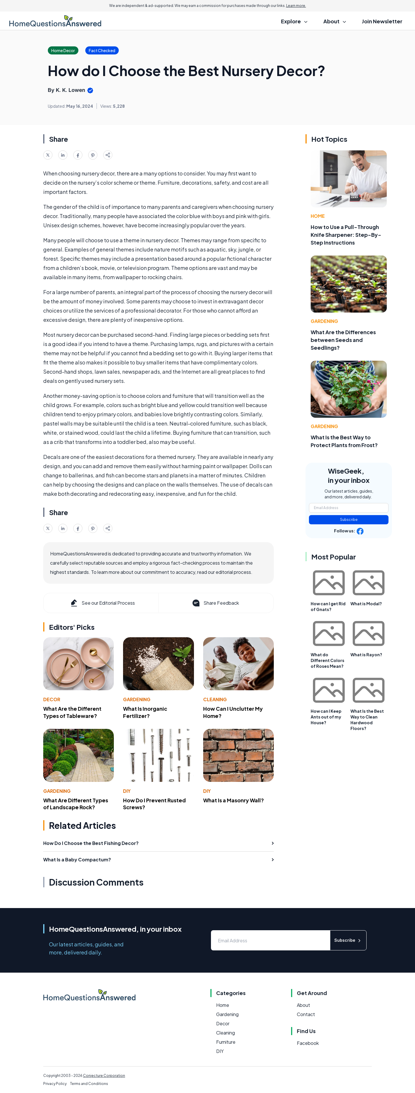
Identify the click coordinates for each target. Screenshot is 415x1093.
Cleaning (215, 699)
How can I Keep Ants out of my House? (326, 716)
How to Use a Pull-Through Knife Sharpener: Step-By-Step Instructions (346, 235)
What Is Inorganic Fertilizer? (145, 712)
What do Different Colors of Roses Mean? (327, 660)
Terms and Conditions (89, 1083)
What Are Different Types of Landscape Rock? (75, 804)
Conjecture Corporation (104, 1075)
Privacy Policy (55, 1083)
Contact (306, 1014)
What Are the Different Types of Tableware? (72, 712)
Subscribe (349, 519)
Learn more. (296, 5)
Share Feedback (215, 603)
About (303, 1005)
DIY (127, 791)
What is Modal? (366, 603)
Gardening (136, 699)
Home (318, 216)
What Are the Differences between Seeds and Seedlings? (343, 340)
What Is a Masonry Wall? (233, 800)
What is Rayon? (366, 654)
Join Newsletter (382, 21)
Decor (51, 699)
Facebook (308, 1043)
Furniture (225, 1042)
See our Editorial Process (102, 603)
